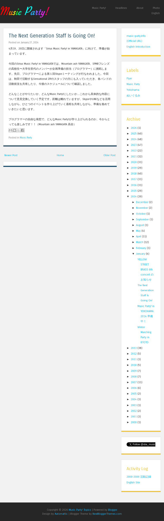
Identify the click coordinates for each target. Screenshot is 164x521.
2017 (134, 179)
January (141, 253)
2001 (134, 416)
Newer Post (10, 155)
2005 (134, 393)
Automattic (61, 513)
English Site (133, 482)
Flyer (129, 78)
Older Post (109, 155)
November (142, 207)
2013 (134, 348)
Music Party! (99, 7)
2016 (134, 185)
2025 (134, 133)
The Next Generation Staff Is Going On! (52, 36)
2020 (134, 162)
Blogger (112, 509)
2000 (134, 422)
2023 (134, 144)
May (139, 230)
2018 (134, 173)
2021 (134, 156)
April (139, 236)
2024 (134, 139)
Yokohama (133, 89)
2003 (134, 405)
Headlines (121, 7)
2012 (134, 353)
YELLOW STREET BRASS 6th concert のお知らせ (145, 269)
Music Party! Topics (80, 509)
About (139, 7)
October (141, 213)
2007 (134, 382)
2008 (134, 376)
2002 (134, 410)
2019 (134, 167)
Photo (156, 7)
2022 (134, 150)
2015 (134, 190)
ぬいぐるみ (133, 95)
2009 (134, 370)
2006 (134, 387)
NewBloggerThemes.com (107, 513)
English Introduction (138, 46)
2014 (134, 196)
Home (60, 155)
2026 (134, 127)
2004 (134, 399)
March (140, 242)
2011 (134, 359)
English (156, 13)
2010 (134, 365)
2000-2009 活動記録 (139, 476)
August (140, 225)
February (141, 248)
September (143, 219)
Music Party (26, 137)
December (142, 202)
